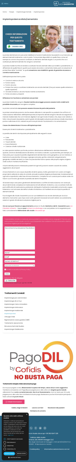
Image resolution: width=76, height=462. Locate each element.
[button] (15, 457)
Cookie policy (35, 449)
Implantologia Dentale (24, 12)
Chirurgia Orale (9, 317)
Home (5, 12)
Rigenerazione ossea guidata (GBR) (16, 320)
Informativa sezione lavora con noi (56, 449)
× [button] (26, 414)
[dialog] (15, 436)
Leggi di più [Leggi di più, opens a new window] (11, 435)
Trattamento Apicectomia (13, 323)
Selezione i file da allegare (13, 278)
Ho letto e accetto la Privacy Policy (17, 269)
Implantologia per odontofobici (15, 298)
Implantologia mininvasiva (13, 307)
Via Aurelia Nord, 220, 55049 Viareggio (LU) (38, 440)
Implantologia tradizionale (13, 310)
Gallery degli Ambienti (19, 408)
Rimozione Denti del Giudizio (14, 326)
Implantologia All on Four (13, 301)
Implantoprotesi (10, 314)
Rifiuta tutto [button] (21, 453)
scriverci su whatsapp (35, 208)
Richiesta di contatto (38, 411)
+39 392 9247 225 (51, 433)
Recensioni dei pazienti (56, 408)
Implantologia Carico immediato (15, 304)
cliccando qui (40, 211)
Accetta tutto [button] (9, 453)
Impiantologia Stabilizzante (14, 329)
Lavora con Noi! (37, 408)
